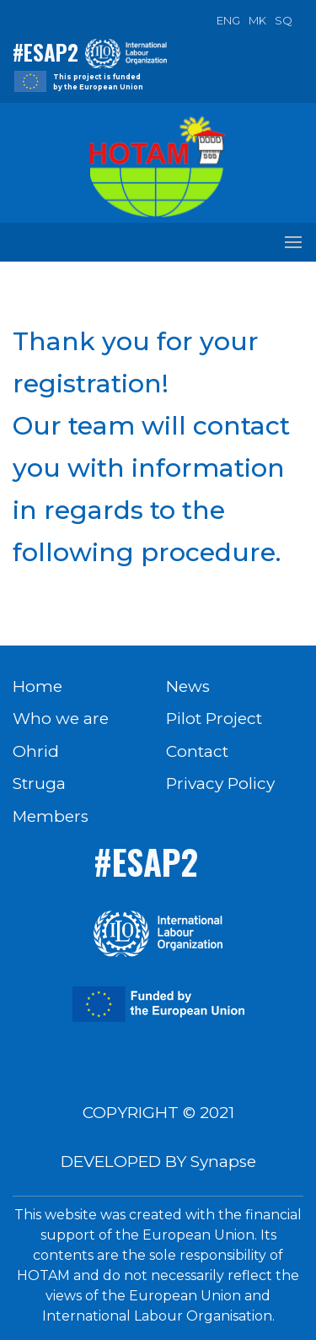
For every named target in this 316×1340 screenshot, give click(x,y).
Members (50, 816)
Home (37, 686)
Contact (197, 751)
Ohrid (36, 751)
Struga (39, 783)
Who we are (61, 718)
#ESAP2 (45, 52)
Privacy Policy (220, 783)
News (188, 686)
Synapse (223, 1161)
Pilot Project (214, 718)
